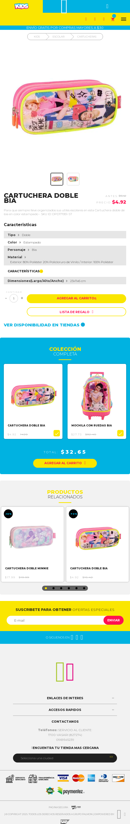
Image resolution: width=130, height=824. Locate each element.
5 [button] (76, 588)
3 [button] (61, 588)
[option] (33, 401)
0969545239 (65, 740)
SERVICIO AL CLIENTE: (65, 730)
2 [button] (54, 588)
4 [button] (69, 588)
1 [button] (46, 588)
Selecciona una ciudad (37, 758)
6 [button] (84, 588)
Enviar (113, 620)
